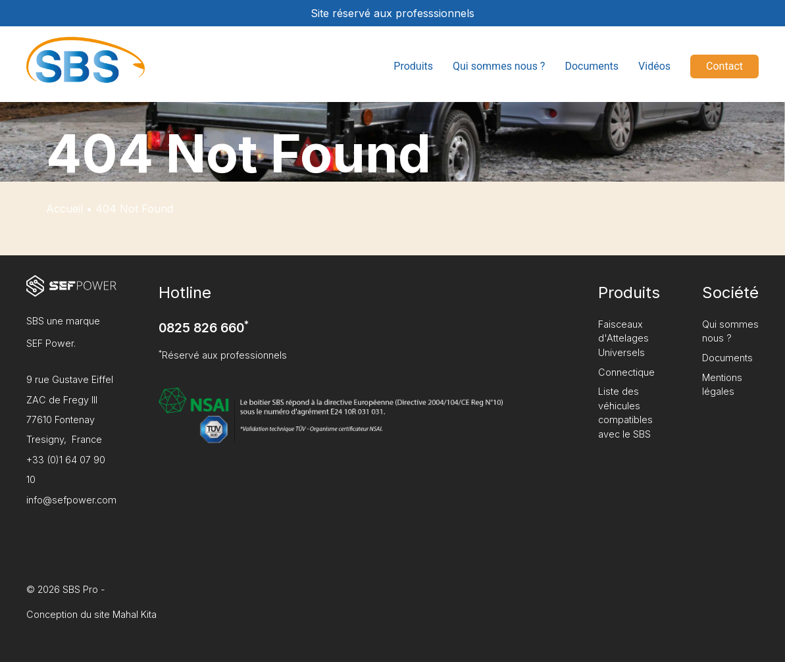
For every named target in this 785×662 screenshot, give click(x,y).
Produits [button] (413, 66)
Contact (724, 66)
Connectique (626, 372)
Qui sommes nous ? (499, 66)
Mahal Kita (135, 614)
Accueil (64, 208)
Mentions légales (722, 384)
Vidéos (654, 66)
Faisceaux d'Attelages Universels (623, 338)
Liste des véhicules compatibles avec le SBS (625, 413)
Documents (592, 66)
